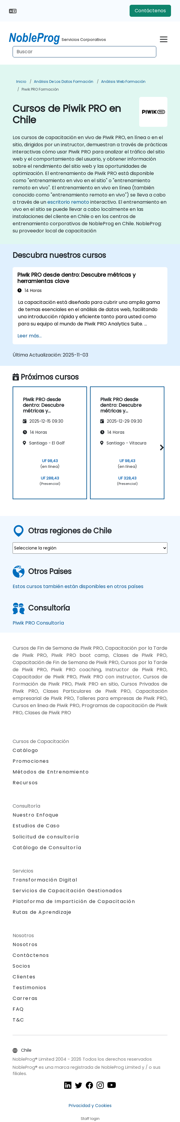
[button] (161, 447)
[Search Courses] (84, 51)
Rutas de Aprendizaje (42, 912)
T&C (18, 1019)
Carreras (25, 998)
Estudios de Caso (36, 825)
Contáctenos (150, 10)
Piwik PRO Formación (40, 89)
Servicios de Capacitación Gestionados (67, 890)
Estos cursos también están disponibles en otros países (78, 586)
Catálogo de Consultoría (47, 847)
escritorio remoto (68, 202)
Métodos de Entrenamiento (51, 771)
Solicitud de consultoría (46, 837)
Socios (22, 966)
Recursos (25, 782)
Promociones (31, 761)
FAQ (18, 1009)
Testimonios (29, 987)
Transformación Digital (45, 879)
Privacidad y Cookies (90, 1106)
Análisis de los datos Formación (63, 81)
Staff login (90, 1118)
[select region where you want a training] (90, 548)
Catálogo (25, 750)
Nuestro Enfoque (36, 815)
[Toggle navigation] (163, 38)
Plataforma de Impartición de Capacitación (74, 901)
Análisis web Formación (123, 81)
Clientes (24, 976)
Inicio (21, 81)
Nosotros (25, 944)
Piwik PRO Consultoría (38, 622)
